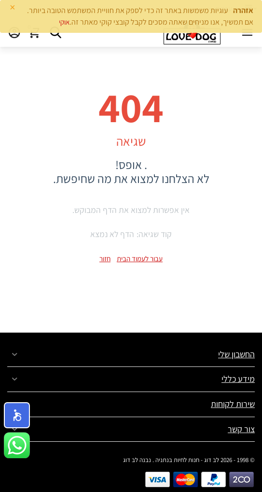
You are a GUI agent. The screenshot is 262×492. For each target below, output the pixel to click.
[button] (17, 415)
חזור (104, 258)
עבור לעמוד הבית (140, 258)
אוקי (64, 22)
